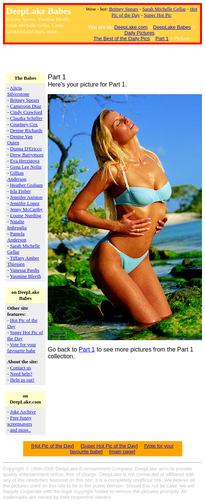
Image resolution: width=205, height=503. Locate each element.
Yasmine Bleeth (25, 276)
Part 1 (162, 38)
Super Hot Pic (158, 15)
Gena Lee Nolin (26, 167)
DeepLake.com (130, 27)
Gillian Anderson (17, 176)
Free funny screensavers (19, 421)
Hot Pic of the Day (52, 446)
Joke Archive (23, 412)
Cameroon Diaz (25, 106)
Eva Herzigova (25, 161)
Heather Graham (26, 185)
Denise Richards (26, 130)
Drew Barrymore (27, 155)
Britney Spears (123, 9)
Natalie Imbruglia (17, 224)
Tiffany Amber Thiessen (23, 261)
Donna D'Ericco (26, 148)
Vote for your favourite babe (21, 347)
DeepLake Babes (172, 27)
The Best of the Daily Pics (122, 38)
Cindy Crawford (26, 112)
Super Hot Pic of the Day (109, 446)
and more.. (20, 430)
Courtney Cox (24, 124)
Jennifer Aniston (26, 197)
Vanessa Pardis (24, 270)
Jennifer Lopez (25, 203)
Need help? (21, 374)
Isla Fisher (20, 191)
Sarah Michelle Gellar (164, 9)
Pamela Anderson (17, 237)
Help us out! (22, 380)
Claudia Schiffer (26, 118)
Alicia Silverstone (18, 91)
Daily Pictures (139, 33)
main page (122, 451)
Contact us (20, 368)
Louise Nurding (25, 215)
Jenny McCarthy (26, 209)
